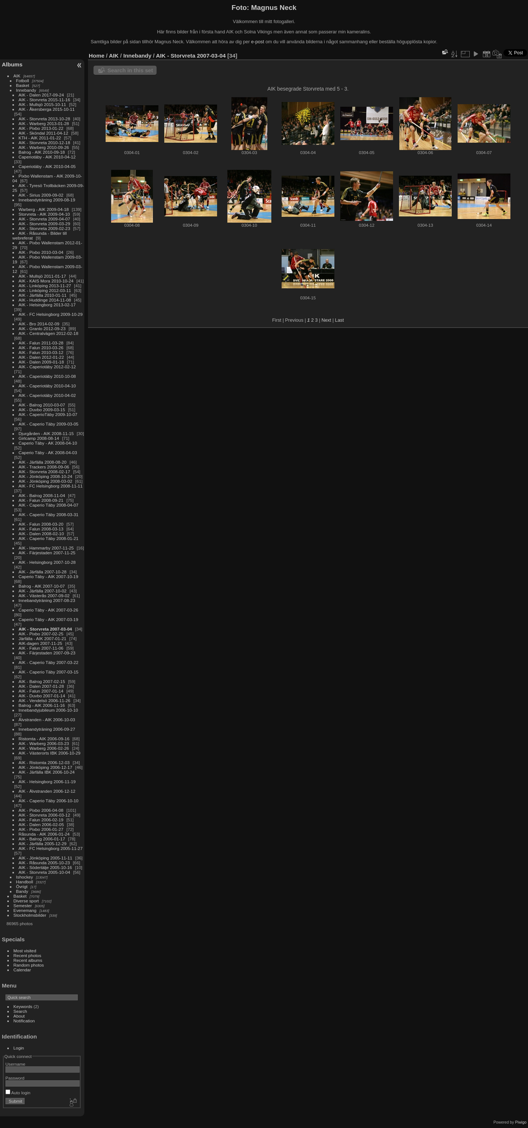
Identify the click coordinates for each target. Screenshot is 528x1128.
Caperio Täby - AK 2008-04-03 (48, 452)
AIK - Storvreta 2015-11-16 (44, 99)
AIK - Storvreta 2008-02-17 (44, 471)
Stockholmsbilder (30, 915)
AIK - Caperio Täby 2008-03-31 (48, 514)
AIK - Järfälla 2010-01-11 (43, 295)
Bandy (22, 891)
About (19, 1016)
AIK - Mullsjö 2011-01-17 (42, 276)
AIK (17, 75)
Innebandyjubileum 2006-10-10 (48, 710)
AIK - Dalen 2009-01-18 (41, 361)
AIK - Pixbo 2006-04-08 (41, 810)
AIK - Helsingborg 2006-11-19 (47, 781)
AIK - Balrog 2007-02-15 (42, 681)
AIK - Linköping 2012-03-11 (45, 290)
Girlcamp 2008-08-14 (39, 438)
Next (326, 320)
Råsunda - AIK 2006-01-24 (44, 834)
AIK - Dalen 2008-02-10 (41, 533)
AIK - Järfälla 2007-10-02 (43, 590)
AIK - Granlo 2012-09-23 (42, 328)
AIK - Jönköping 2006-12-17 (46, 767)
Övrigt (21, 886)
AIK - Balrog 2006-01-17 (42, 838)
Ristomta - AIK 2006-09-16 (44, 738)
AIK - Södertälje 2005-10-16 (45, 867)
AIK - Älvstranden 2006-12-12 (47, 791)
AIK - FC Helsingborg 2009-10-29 (51, 314)
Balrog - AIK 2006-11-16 (42, 705)
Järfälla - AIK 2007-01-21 (42, 638)
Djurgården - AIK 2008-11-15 (46, 433)
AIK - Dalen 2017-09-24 (41, 94)
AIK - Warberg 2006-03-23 (44, 743)
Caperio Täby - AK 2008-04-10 (48, 443)
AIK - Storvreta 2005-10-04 (44, 872)
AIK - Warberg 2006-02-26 (44, 748)
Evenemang (25, 910)
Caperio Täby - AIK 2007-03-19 (48, 619)
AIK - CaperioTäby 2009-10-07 (48, 414)
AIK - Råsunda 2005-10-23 (44, 862)
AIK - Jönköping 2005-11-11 (46, 857)
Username (15, 1064)
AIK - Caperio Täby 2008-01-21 (48, 538)
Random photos (29, 965)
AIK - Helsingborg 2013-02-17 (47, 304)
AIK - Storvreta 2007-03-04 (45, 629)
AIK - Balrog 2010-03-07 (42, 404)
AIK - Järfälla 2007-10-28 (43, 571)
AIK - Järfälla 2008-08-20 (43, 462)
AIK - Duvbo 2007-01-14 (42, 695)
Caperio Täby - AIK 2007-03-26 (48, 609)
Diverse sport (26, 900)
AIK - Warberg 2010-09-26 (44, 147)
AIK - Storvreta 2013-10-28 (44, 118)
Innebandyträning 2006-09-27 (47, 729)
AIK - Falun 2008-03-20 (41, 524)
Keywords (23, 1006)
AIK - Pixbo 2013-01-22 (41, 128)
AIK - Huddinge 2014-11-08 (45, 299)
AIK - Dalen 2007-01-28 (41, 686)
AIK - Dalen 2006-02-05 (41, 824)
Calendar (22, 969)
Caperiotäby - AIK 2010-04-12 (47, 156)
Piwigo (521, 1122)
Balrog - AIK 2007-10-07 (42, 586)
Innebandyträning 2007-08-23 (47, 600)
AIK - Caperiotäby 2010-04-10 (47, 385)
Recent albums (28, 960)
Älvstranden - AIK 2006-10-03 (47, 719)
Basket (22, 85)
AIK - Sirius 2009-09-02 (41, 195)
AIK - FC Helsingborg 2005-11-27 (51, 848)
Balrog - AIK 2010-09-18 (42, 152)
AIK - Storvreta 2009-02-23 (44, 228)
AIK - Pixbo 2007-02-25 (41, 633)
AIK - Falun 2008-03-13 (41, 528)
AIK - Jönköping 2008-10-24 (46, 476)
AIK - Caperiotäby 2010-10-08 (47, 376)
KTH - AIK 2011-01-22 (40, 137)
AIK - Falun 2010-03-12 (41, 352)
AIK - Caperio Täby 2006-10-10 (48, 800)
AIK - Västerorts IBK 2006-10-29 (50, 753)
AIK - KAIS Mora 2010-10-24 (46, 280)
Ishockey (24, 877)
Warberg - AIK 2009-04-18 (44, 209)
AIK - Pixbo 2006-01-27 (41, 829)
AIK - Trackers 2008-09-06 (44, 466)
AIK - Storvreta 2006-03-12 (44, 815)
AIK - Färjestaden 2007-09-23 (47, 652)
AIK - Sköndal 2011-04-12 (43, 133)
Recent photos (27, 955)
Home (96, 55)
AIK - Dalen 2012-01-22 (41, 357)
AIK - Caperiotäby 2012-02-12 (47, 366)
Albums (12, 64)
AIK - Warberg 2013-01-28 (44, 123)
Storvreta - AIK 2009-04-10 (44, 214)
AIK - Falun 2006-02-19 (41, 819)
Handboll (24, 881)
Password (15, 1078)
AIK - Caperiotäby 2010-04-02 (47, 395)
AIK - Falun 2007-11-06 (41, 648)
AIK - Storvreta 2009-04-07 (44, 218)
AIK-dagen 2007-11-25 (40, 643)
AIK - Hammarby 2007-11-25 (46, 547)
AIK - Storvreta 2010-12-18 (44, 142)
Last (339, 320)
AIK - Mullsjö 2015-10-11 (42, 104)
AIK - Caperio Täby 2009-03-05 (48, 423)
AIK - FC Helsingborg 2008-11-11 (51, 485)
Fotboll (22, 80)
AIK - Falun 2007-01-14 (41, 691)
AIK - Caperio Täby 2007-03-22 (48, 662)
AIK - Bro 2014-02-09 (39, 323)
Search (20, 1011)
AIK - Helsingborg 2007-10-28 (47, 562)
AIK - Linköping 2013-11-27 (45, 285)
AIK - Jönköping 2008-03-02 (46, 481)
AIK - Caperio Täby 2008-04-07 (48, 505)
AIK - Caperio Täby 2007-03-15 (48, 671)
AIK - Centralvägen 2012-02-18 (48, 333)
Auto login (18, 1092)
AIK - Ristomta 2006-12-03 (44, 762)
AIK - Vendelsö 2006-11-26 (44, 700)
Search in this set (130, 70)
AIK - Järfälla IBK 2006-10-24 (47, 772)
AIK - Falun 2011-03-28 (41, 342)
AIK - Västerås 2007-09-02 (44, 595)
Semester (23, 905)
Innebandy (26, 90)
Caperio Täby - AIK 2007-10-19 (48, 576)
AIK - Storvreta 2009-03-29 (44, 223)
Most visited (25, 950)
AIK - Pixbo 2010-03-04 (41, 252)
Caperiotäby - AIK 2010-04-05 (47, 166)
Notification (24, 1020)
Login (19, 1047)
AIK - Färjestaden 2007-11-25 (47, 552)
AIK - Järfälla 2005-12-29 (43, 843)
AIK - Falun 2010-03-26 (41, 347)
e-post (257, 41)
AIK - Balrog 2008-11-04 (42, 495)
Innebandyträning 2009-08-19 (47, 199)
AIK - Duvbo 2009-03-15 (42, 409)
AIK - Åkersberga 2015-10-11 (47, 109)
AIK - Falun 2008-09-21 (41, 500)
